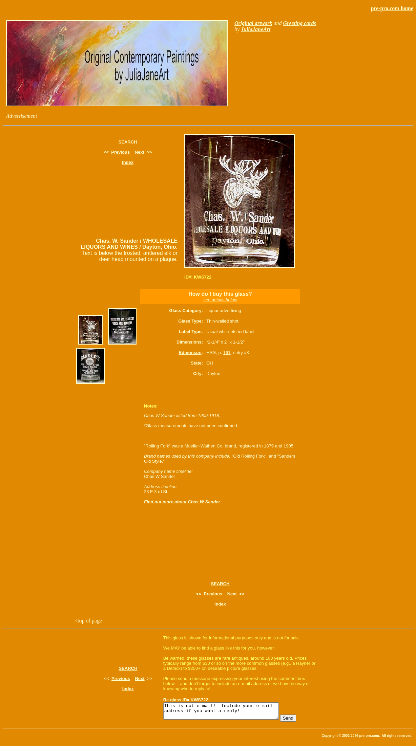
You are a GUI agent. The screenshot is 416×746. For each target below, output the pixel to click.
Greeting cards (299, 23)
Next (139, 152)
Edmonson (190, 352)
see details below (220, 299)
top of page (90, 620)
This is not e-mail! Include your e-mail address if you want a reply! (227, 712)
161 (227, 352)
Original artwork (253, 23)
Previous (120, 152)
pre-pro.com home (392, 8)
